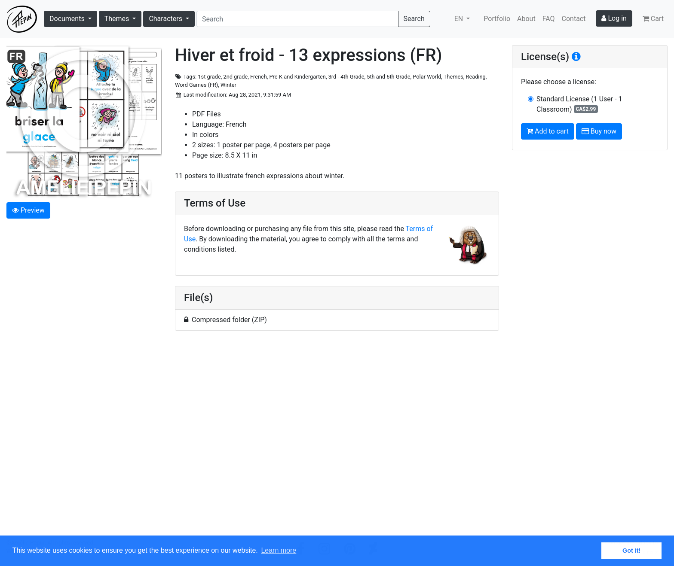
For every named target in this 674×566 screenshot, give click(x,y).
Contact (574, 19)
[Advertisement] (337, 438)
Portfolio (497, 19)
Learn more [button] (278, 550)
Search (414, 19)
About (526, 19)
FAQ (548, 19)
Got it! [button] (631, 550)
